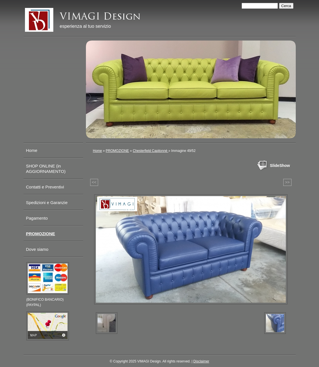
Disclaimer (201, 361)
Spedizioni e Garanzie (47, 202)
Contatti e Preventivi (45, 186)
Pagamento (37, 218)
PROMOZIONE (117, 151)
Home (97, 151)
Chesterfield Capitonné (150, 151)
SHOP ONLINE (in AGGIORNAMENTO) (46, 169)
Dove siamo (37, 249)
